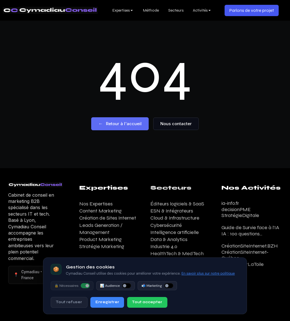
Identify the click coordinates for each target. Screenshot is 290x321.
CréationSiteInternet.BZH (249, 246)
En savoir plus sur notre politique (208, 273)
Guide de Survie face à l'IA (250, 227)
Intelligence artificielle (174, 232)
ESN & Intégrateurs (171, 211)
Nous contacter (176, 123)
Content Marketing (100, 211)
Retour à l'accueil (120, 124)
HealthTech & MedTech (177, 253)
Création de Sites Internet (107, 218)
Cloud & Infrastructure (174, 218)
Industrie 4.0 (163, 246)
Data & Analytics (168, 239)
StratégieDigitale (240, 215)
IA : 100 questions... (241, 234)
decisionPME (236, 209)
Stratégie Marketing (101, 246)
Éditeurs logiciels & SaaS (177, 204)
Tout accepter (147, 302)
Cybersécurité (166, 225)
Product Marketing (100, 239)
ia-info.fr (230, 203)
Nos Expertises (96, 204)
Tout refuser (69, 302)
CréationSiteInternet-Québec (244, 255)
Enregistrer (107, 302)
